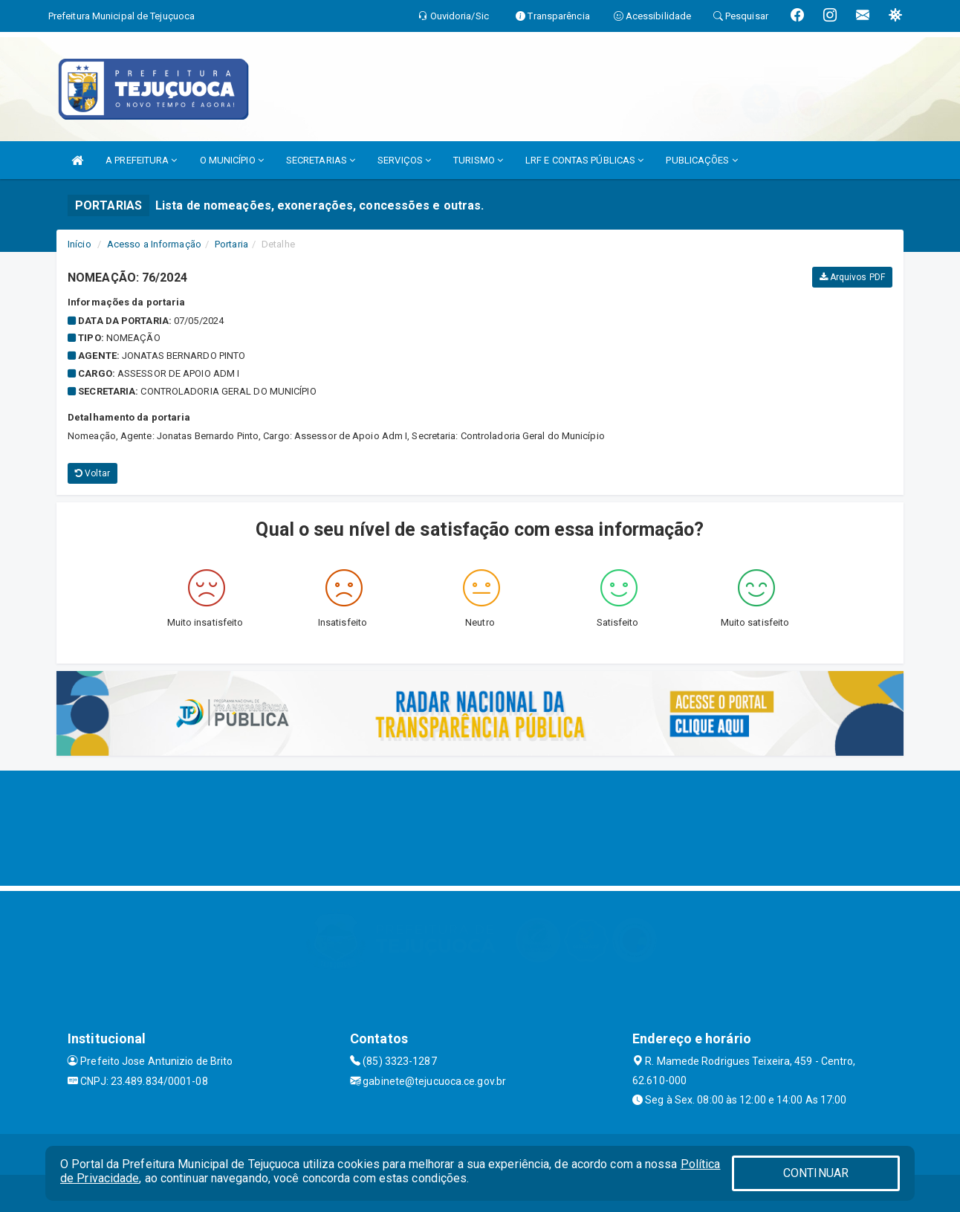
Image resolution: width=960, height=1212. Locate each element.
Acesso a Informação (154, 244)
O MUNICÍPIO (232, 160)
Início (79, 244)
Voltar (92, 473)
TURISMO (478, 160)
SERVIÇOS (404, 160)
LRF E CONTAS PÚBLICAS (584, 160)
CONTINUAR (816, 1173)
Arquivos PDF (852, 277)
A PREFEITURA (141, 160)
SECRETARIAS (320, 160)
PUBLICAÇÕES (701, 160)
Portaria (231, 244)
